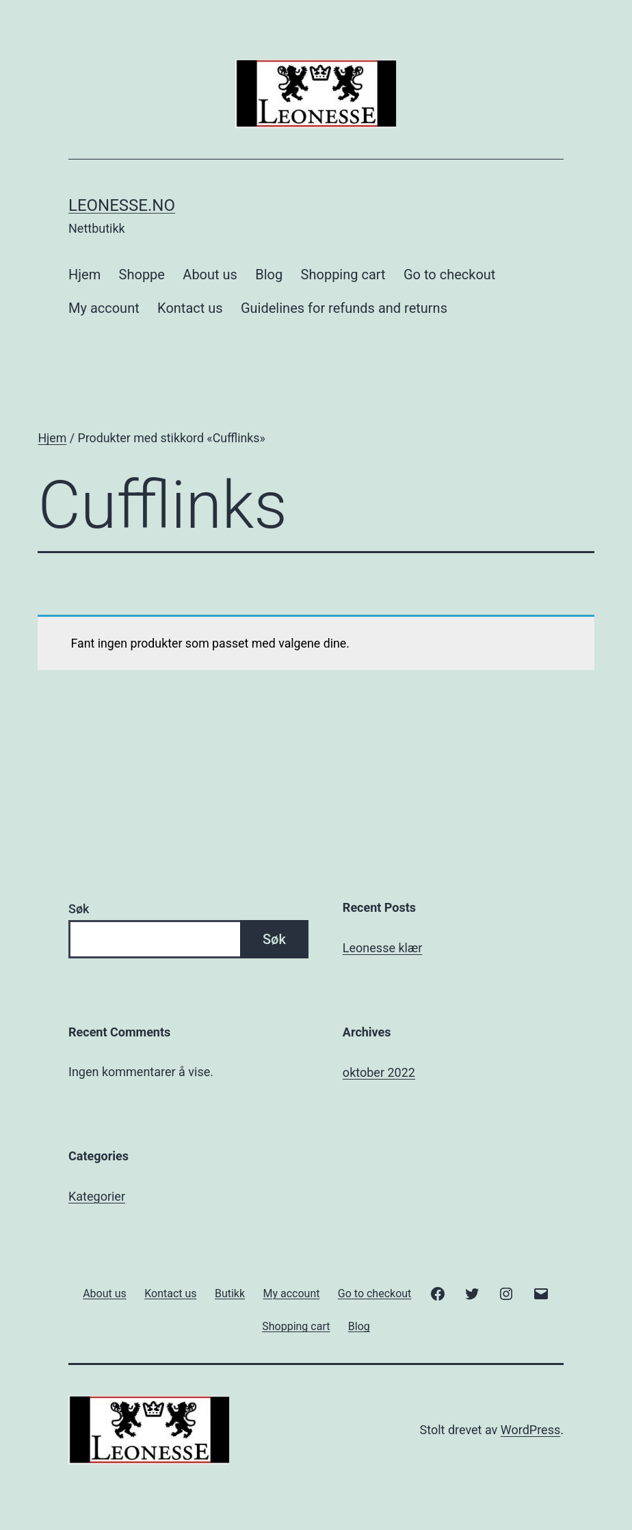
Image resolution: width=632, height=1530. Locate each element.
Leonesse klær (382, 948)
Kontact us (189, 308)
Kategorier (96, 1196)
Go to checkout (449, 274)
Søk (78, 909)
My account (104, 308)
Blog (268, 274)
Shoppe (142, 274)
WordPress (530, 1430)
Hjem (84, 274)
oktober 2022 (379, 1072)
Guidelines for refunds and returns (344, 308)
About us (210, 274)
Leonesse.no (121, 205)
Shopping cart (343, 274)
